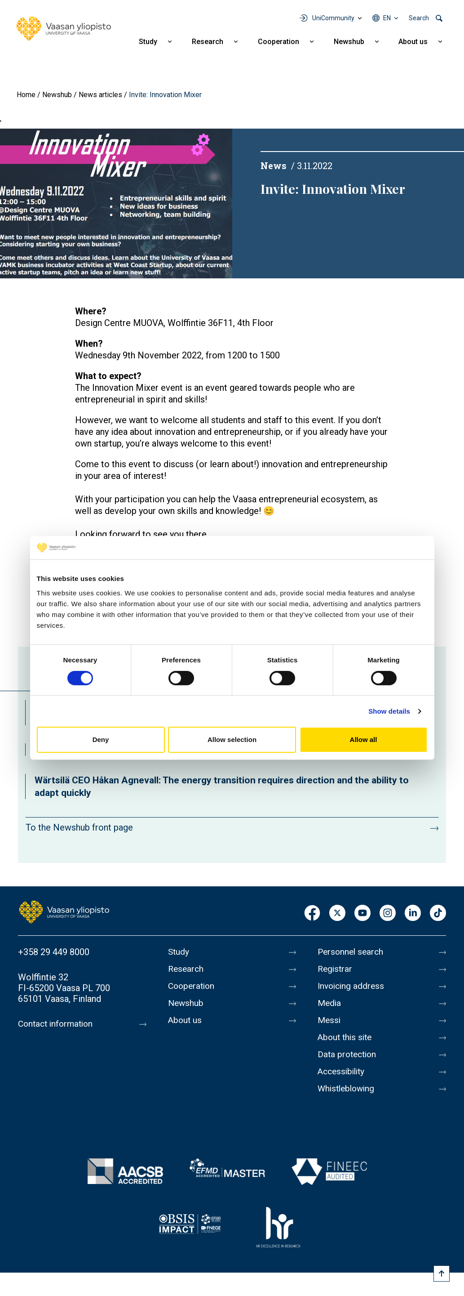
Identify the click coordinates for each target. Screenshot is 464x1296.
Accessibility (343, 1071)
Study (148, 41)
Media (330, 1003)
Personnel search (352, 952)
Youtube (362, 913)
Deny (101, 739)
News (274, 165)
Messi (330, 1020)
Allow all (363, 739)
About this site (346, 1037)
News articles (100, 94)
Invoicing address (352, 986)
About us (413, 41)
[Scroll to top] (441, 1273)
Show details (389, 711)
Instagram (388, 913)
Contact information (57, 1024)
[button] (116, 203)
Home (26, 94)
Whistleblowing (348, 1088)
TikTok (438, 913)
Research (207, 41)
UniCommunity (333, 18)
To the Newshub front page (79, 827)
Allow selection (232, 739)
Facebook (312, 913)
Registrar (336, 969)
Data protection (349, 1054)
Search (419, 18)
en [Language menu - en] (387, 18)
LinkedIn (413, 913)
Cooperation (278, 41)
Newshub (349, 41)
